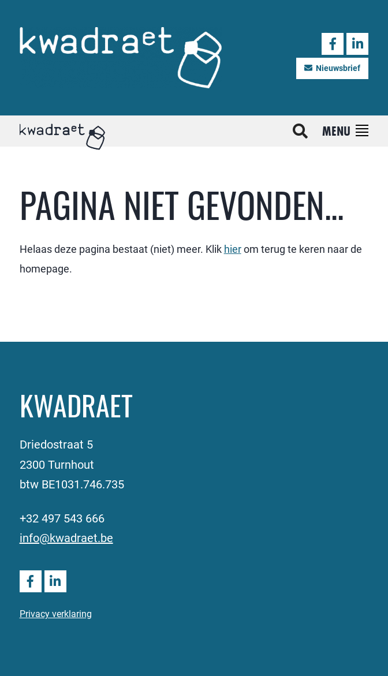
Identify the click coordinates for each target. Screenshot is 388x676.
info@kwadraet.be (66, 537)
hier (232, 249)
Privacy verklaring (56, 613)
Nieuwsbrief (332, 67)
